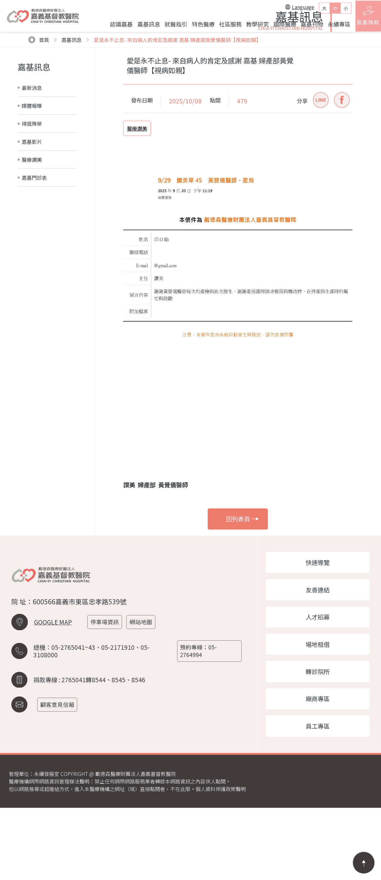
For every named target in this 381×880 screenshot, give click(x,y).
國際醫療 (280, 26)
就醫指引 (171, 26)
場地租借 (318, 712)
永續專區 (335, 26)
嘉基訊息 (144, 26)
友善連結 (318, 655)
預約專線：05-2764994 (199, 719)
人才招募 (318, 683)
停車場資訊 (106, 692)
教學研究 (253, 26)
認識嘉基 (117, 26)
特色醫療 (199, 26)
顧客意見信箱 (59, 771)
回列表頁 (242, 582)
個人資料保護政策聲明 (220, 861)
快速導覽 (318, 627)
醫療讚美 (32, 223)
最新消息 (32, 151)
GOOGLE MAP (53, 692)
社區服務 (226, 26)
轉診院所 (318, 740)
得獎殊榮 (32, 187)
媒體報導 (32, 169)
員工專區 (318, 797)
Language (295, 9)
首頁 (38, 104)
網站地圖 (143, 692)
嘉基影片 (32, 205)
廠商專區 (318, 769)
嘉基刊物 (307, 26)
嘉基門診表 (34, 241)
